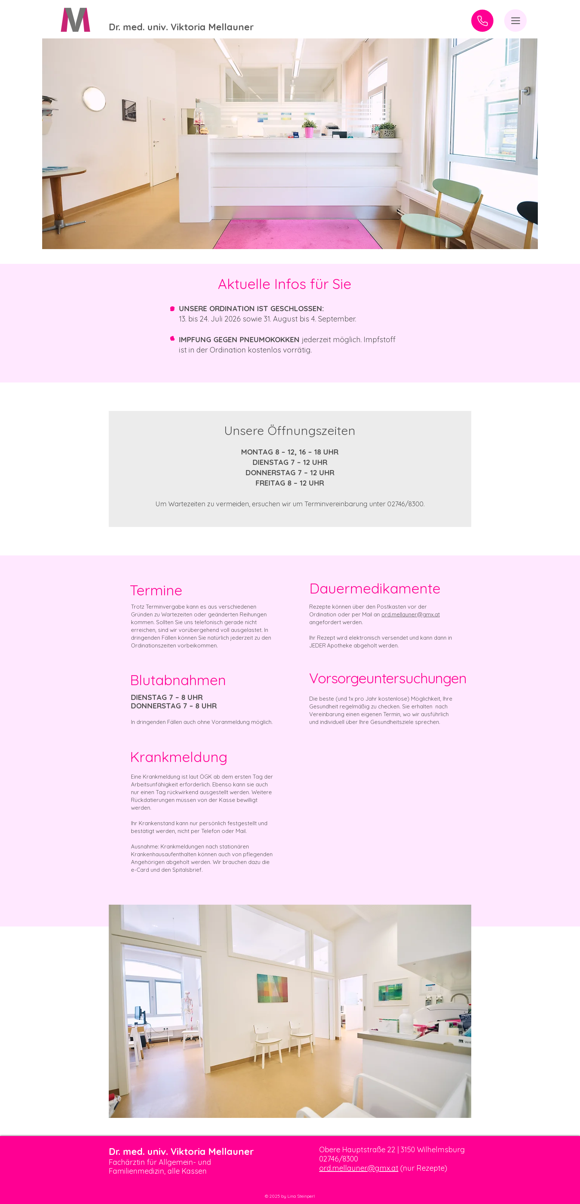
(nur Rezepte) (422, 1168)
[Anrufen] (482, 21)
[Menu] (515, 20)
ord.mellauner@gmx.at (410, 614)
